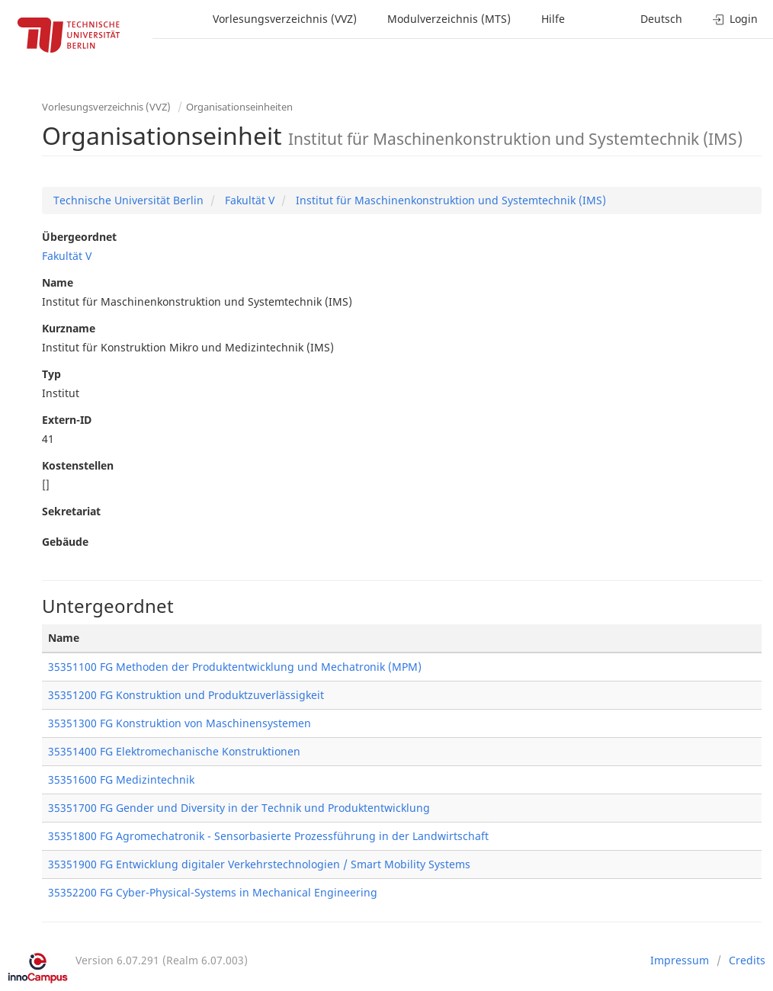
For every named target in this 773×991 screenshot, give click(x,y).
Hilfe (553, 18)
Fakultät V (248, 200)
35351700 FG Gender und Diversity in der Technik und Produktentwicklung (239, 807)
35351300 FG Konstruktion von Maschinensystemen (179, 723)
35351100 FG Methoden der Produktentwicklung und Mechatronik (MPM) (235, 666)
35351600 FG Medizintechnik (121, 779)
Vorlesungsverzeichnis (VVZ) (285, 18)
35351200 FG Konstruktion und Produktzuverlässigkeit (186, 695)
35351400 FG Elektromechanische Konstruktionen (174, 751)
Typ (51, 374)
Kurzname (68, 328)
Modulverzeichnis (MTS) (449, 18)
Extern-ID (66, 419)
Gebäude (65, 541)
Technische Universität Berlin (128, 200)
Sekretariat (71, 511)
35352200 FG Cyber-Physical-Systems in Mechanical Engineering (212, 892)
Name (57, 282)
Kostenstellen (78, 465)
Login (735, 18)
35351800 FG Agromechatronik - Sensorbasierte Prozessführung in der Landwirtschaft (268, 836)
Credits (747, 960)
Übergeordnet (79, 236)
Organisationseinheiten (239, 107)
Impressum (679, 960)
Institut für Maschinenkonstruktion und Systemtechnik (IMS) (449, 200)
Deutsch (661, 18)
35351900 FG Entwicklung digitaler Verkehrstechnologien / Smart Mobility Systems (259, 864)
